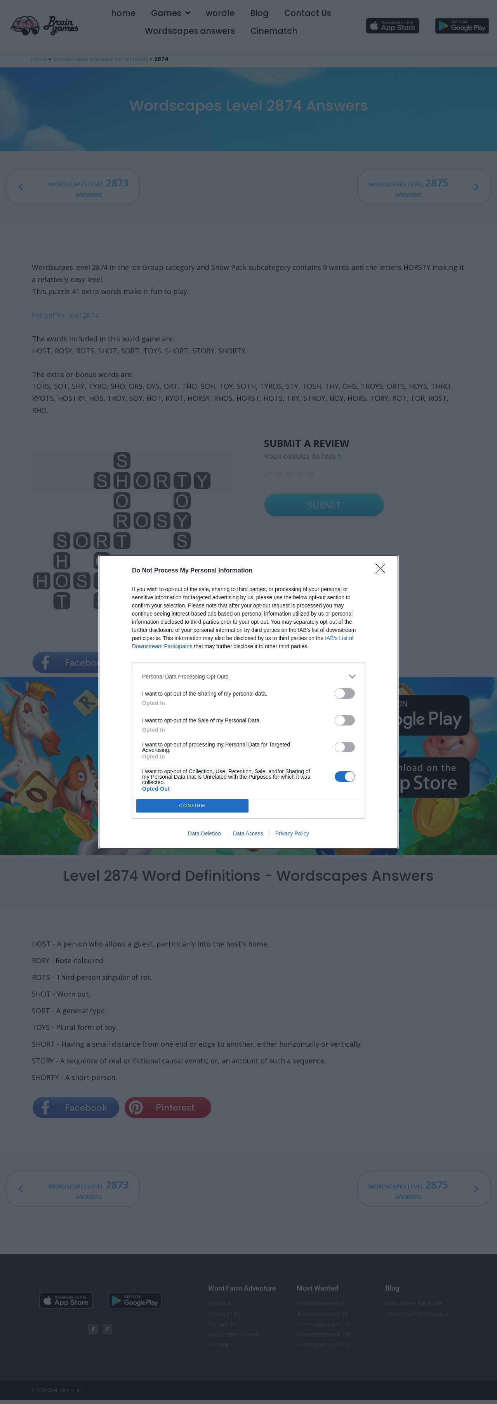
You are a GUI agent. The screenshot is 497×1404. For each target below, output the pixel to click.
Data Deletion (204, 833)
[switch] (345, 693)
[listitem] (248, 676)
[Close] (382, 571)
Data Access (248, 833)
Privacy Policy (292, 833)
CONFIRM (192, 806)
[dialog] (248, 702)
